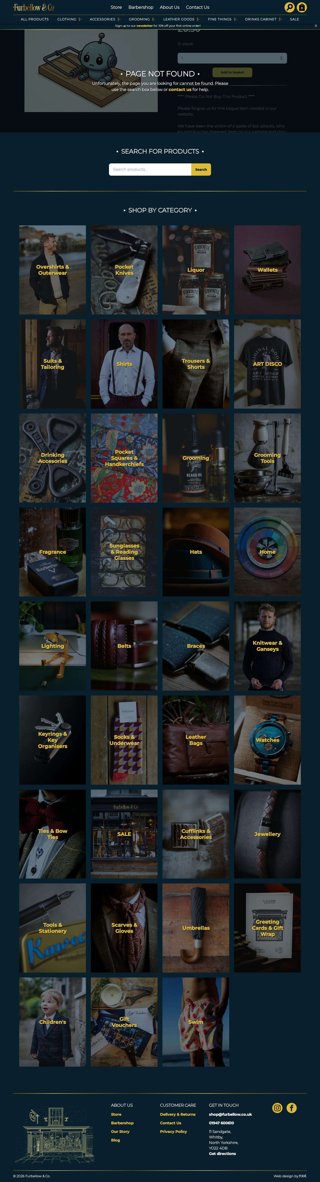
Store (116, 7)
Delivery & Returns (178, 1114)
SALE (294, 19)
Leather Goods (178, 19)
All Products (35, 19)
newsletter (145, 26)
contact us (180, 89)
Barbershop (140, 7)
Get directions (222, 1154)
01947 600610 (221, 1123)
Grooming (139, 19)
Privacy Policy (173, 1131)
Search (201, 170)
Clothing (66, 19)
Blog (115, 1140)
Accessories (102, 19)
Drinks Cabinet (261, 19)
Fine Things (220, 19)
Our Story (120, 1131)
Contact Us (197, 7)
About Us (169, 7)
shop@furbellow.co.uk (230, 1114)
